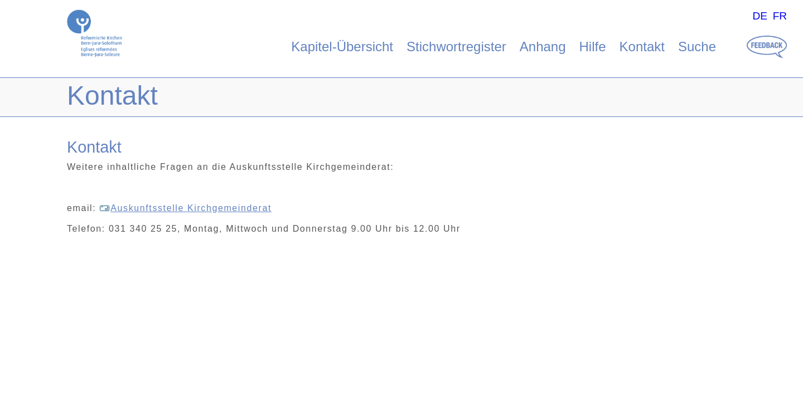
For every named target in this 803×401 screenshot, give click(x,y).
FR (780, 16)
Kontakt (642, 46)
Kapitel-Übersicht (342, 46)
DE (759, 16)
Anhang (543, 46)
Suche (697, 46)
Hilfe (592, 46)
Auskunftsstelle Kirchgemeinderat (185, 208)
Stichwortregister (456, 46)
